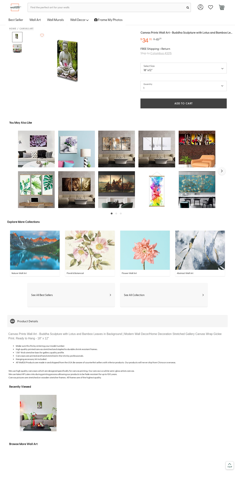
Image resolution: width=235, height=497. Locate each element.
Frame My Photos (108, 19)
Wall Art (35, 19)
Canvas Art (26, 28)
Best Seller (15, 19)
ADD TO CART (183, 103)
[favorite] (210, 7)
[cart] (221, 8)
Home (12, 28)
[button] (222, 171)
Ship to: (156, 53)
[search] (187, 7)
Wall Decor (79, 19)
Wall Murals (55, 19)
